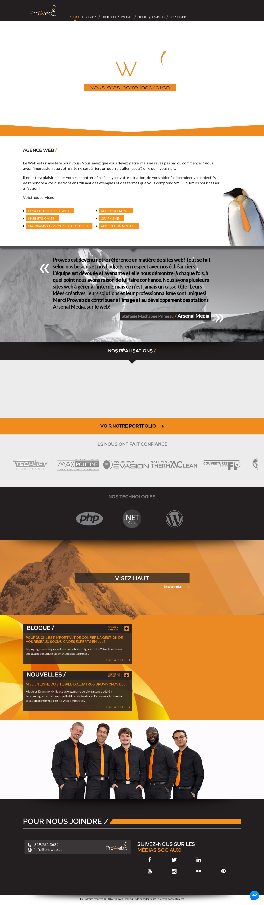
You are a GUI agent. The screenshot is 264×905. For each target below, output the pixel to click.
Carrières (158, 17)
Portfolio (109, 17)
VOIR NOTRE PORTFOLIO (132, 426)
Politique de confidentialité (140, 898)
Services (91, 17)
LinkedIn (198, 860)
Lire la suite (115, 660)
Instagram (174, 871)
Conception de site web (48, 211)
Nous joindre (178, 17)
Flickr (198, 871)
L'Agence (126, 17)
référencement (114, 211)
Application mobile (117, 226)
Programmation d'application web (58, 226)
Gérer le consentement (171, 898)
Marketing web (41, 218)
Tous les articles (113, 628)
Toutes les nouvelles (114, 675)
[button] (45, 268)
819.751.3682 (46, 844)
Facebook (149, 860)
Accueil (75, 17)
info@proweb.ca (48, 849)
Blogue (142, 17)
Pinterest (223, 871)
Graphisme (110, 218)
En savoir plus (172, 586)
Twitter (174, 860)
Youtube (149, 871)
